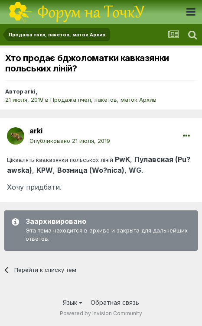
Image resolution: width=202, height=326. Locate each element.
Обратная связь (115, 302)
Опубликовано (69, 140)
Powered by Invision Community (101, 313)
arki (30, 91)
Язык (72, 302)
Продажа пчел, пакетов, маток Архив (103, 99)
